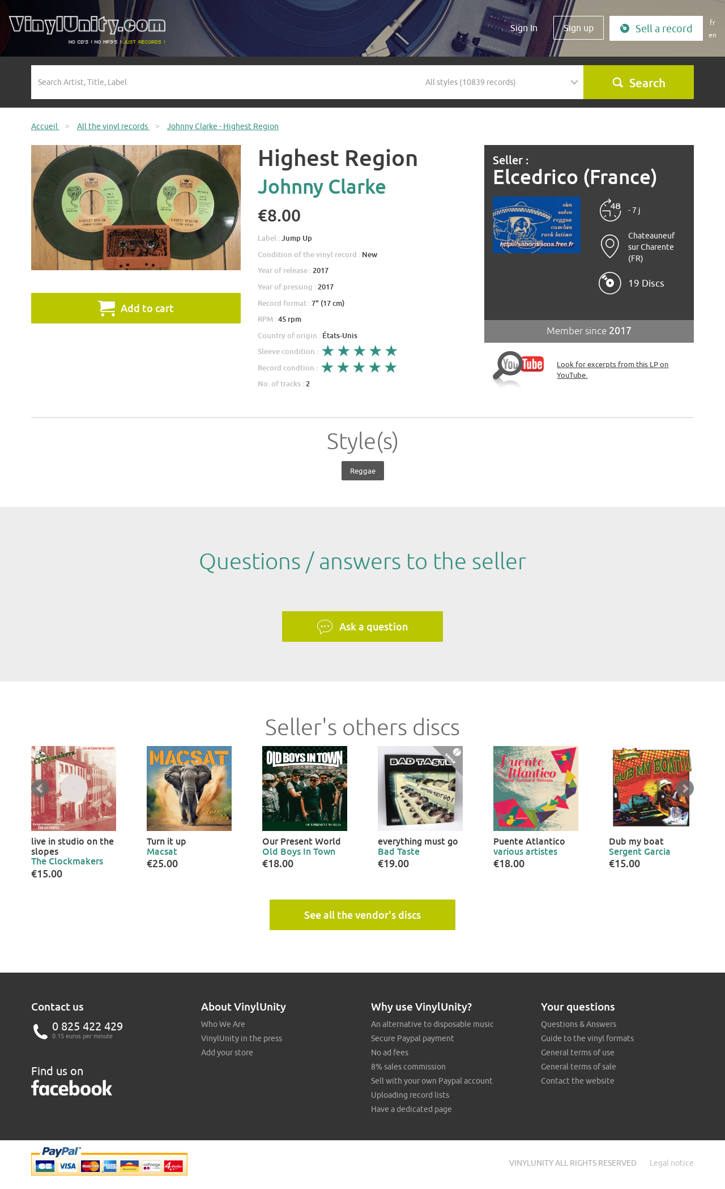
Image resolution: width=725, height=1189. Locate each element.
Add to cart (136, 308)
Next (685, 788)
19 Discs (646, 283)
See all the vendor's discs (362, 915)
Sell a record (656, 29)
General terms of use (578, 1052)
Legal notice (672, 1162)
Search (639, 82)
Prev (40, 788)
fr (712, 22)
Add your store (227, 1052)
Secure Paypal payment (412, 1038)
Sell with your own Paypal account (432, 1080)
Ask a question (362, 627)
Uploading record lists (410, 1094)
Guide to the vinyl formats (587, 1038)
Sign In (524, 28)
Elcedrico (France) (575, 177)
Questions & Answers (578, 1024)
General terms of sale (578, 1066)
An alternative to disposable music (432, 1024)
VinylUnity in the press (241, 1038)
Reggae (363, 470)
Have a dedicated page (411, 1109)
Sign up (579, 28)
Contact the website (578, 1080)
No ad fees (389, 1052)
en (713, 35)
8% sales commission (408, 1066)
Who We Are (223, 1024)
